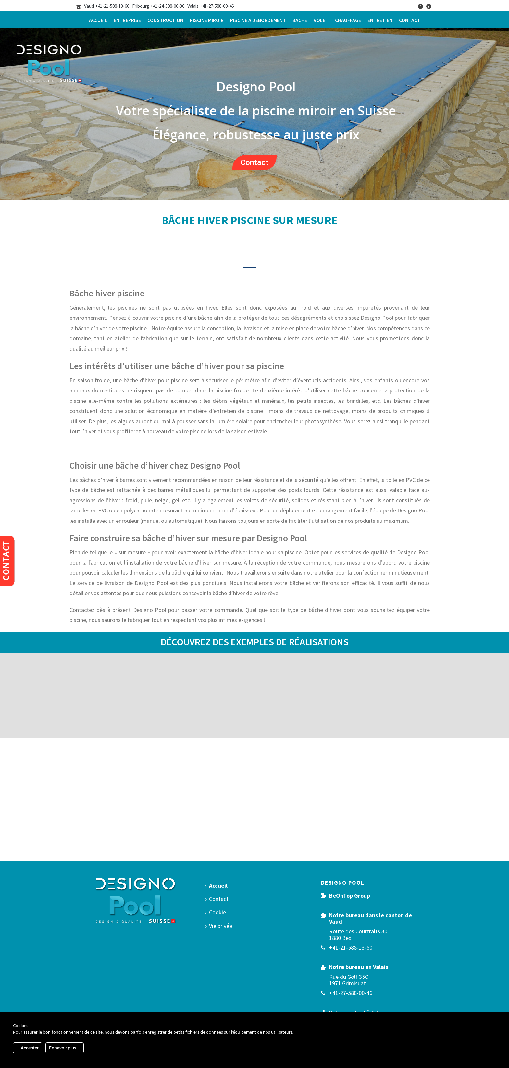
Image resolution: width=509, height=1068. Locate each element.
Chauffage (348, 20)
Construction (165, 20)
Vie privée (218, 926)
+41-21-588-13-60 (350, 948)
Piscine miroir (207, 20)
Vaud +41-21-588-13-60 (106, 6)
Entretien (379, 20)
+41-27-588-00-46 (350, 993)
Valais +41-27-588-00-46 (210, 6)
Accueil (98, 20)
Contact (409, 20)
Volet (321, 20)
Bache (299, 20)
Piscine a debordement (258, 20)
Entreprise (127, 20)
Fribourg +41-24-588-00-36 (158, 6)
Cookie (215, 912)
